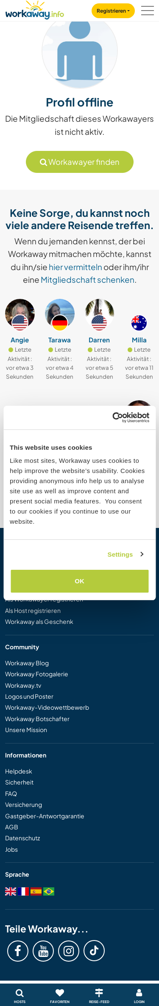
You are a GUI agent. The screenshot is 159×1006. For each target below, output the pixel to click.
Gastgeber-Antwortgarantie (44, 816)
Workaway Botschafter (37, 718)
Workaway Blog (27, 663)
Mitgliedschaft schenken (87, 279)
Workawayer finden (80, 162)
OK (79, 581)
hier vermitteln (75, 267)
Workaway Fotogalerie (36, 674)
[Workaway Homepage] (34, 9)
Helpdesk (18, 771)
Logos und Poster (29, 696)
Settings (120, 554)
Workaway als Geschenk (39, 621)
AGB (11, 827)
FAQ (11, 793)
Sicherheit (19, 782)
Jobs (11, 849)
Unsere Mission (26, 729)
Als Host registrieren (33, 610)
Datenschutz (22, 838)
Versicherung (23, 804)
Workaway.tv (23, 685)
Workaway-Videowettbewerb (47, 707)
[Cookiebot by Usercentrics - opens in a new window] (113, 417)
